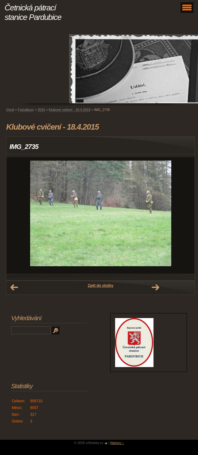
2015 (41, 110)
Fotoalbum (26, 110)
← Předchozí (14, 287)
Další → (155, 287)
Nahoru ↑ (117, 443)
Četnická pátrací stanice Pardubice (33, 12)
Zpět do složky (100, 285)
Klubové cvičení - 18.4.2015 (70, 110)
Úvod (10, 110)
